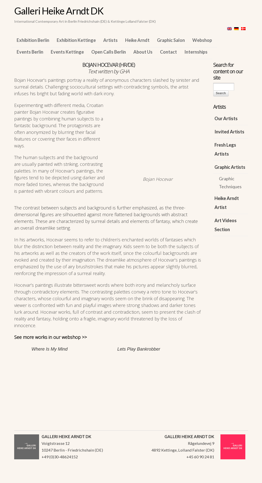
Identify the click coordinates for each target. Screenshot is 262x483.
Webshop (202, 40)
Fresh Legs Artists (225, 149)
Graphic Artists (229, 167)
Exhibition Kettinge (76, 40)
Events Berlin (30, 52)
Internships (196, 52)
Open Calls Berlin (108, 52)
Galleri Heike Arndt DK (59, 10)
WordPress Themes (238, 477)
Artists (110, 40)
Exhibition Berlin (33, 40)
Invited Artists (229, 131)
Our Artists (226, 118)
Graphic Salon (171, 40)
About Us (143, 52)
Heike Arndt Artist (226, 202)
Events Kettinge (67, 52)
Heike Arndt (137, 40)
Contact (168, 52)
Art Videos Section (225, 225)
